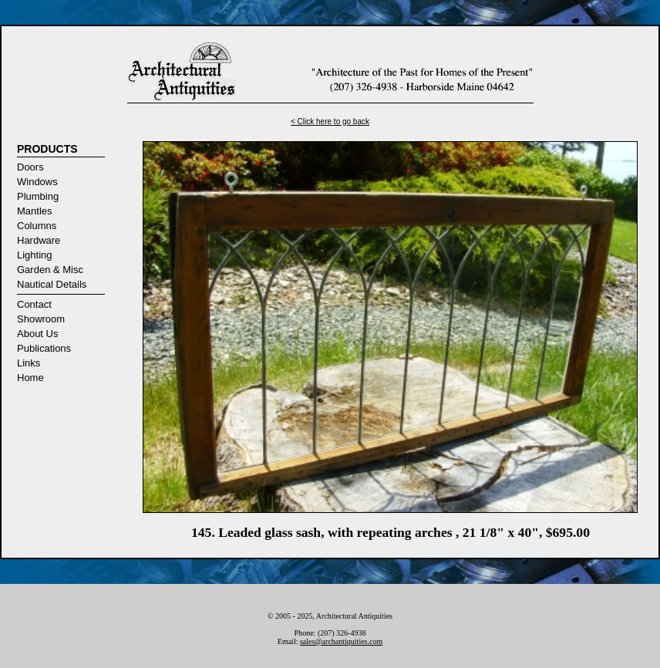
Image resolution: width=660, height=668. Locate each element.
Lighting (34, 255)
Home (30, 377)
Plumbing (38, 196)
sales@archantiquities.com (341, 641)
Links (28, 363)
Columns (36, 225)
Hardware (38, 240)
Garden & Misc (50, 269)
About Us (37, 333)
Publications (44, 348)
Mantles (34, 211)
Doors (30, 167)
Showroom (41, 319)
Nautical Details (51, 284)
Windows (37, 181)
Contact (34, 304)
